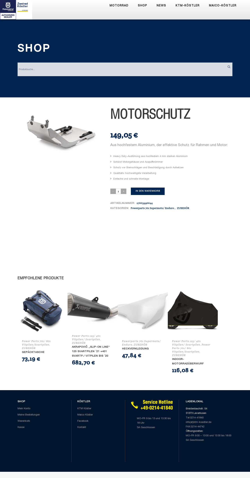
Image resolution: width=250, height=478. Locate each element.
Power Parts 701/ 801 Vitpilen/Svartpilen (36, 342)
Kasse (21, 427)
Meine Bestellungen (29, 415)
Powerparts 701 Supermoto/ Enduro (152, 208)
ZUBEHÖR (183, 208)
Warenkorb (24, 421)
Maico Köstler (85, 415)
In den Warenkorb (148, 191)
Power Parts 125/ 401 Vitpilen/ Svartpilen (86, 337)
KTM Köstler (84, 408)
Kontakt (81, 427)
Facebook (82, 421)
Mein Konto (24, 408)
